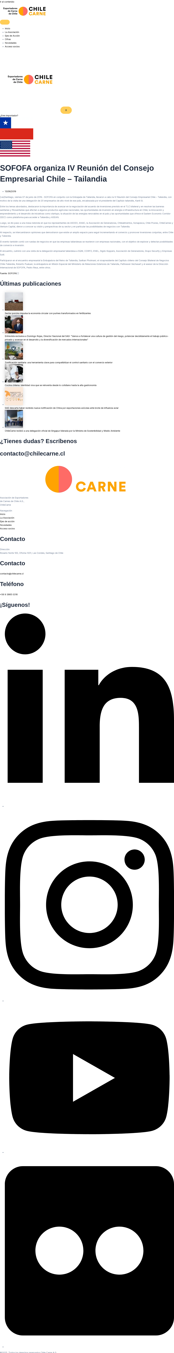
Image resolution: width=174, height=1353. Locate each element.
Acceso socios (12, 46)
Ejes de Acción (12, 35)
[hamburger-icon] (5, 22)
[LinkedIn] (89, 806)
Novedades (10, 43)
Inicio (7, 28)
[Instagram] (89, 1001)
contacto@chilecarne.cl (12, 573)
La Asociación (12, 32)
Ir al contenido (7, 1)
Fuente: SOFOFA (8, 273)
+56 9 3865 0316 (9, 594)
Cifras (8, 39)
